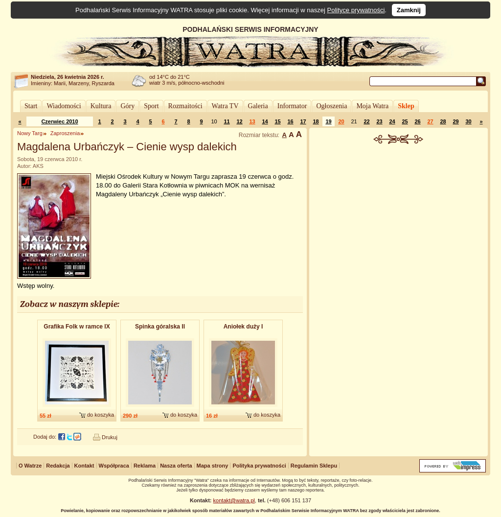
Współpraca (114, 466)
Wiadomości (63, 106)
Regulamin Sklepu (314, 466)
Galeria (258, 106)
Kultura (101, 106)
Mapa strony (212, 466)
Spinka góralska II (160, 326)
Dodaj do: (44, 437)
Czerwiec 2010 (59, 121)
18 (316, 121)
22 (366, 121)
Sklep (406, 106)
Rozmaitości (185, 106)
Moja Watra (372, 106)
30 (468, 121)
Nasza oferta (176, 466)
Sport (151, 106)
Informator (292, 106)
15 (277, 121)
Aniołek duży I (243, 326)
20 (341, 121)
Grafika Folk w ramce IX (77, 326)
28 (443, 121)
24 (392, 121)
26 (417, 121)
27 (430, 121)
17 (303, 121)
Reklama (145, 466)
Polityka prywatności (259, 466)
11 (226, 121)
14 (265, 121)
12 (239, 121)
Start (30, 106)
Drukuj (109, 437)
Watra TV (225, 106)
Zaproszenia (65, 133)
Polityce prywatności (356, 10)
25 (405, 121)
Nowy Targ (30, 133)
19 (328, 121)
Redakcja (57, 466)
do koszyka (100, 415)
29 (455, 121)
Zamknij (409, 10)
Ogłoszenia (331, 106)
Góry (127, 106)
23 (379, 121)
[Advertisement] (399, 217)
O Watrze (30, 466)
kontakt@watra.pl (234, 500)
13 (252, 121)
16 (290, 121)
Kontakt (84, 466)
